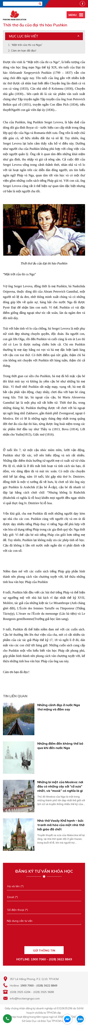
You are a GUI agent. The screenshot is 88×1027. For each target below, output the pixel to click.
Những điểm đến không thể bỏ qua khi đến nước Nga (60, 745)
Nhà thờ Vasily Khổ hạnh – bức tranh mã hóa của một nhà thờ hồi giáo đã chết (60, 825)
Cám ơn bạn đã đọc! (23, 50)
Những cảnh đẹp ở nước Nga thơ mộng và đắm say (58, 707)
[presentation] (44, 937)
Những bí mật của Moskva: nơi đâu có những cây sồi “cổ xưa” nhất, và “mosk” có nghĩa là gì (60, 786)
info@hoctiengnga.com (25, 998)
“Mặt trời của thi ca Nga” (27, 45)
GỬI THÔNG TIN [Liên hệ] (44, 950)
